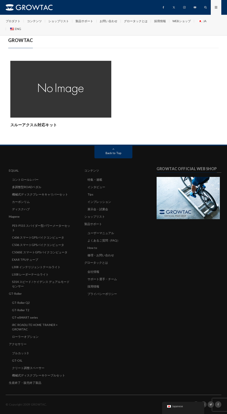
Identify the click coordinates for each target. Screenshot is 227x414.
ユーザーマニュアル (100, 233)
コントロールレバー (25, 179)
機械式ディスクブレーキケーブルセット (38, 375)
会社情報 (93, 271)
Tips (90, 194)
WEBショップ (181, 21)
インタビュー (96, 187)
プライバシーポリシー (102, 294)
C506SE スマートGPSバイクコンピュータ (39, 252)
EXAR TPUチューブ (25, 259)
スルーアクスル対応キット (33, 124)
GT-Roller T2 (20, 310)
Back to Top (113, 153)
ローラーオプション (25, 336)
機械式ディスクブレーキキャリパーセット (40, 194)
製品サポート (84, 21)
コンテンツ (34, 21)
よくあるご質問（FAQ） (103, 240)
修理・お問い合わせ (100, 255)
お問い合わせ (108, 21)
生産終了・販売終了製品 (25, 382)
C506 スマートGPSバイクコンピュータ (38, 245)
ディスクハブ (21, 209)
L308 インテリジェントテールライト (36, 267)
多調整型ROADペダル (26, 187)
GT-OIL (17, 360)
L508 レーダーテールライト (30, 274)
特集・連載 (94, 179)
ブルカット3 (20, 353)
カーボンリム (21, 202)
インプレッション (99, 202)
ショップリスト (58, 21)
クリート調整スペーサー (28, 368)
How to (92, 248)
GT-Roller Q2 (21, 302)
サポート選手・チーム (102, 279)
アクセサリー (18, 344)
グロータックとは (136, 21)
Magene (14, 216)
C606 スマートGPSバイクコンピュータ (38, 237)
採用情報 (160, 21)
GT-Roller (15, 293)
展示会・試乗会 (97, 209)
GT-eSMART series (25, 317)
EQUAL (14, 170)
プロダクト (13, 21)
